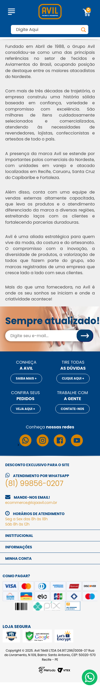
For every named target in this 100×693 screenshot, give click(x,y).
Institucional (19, 535)
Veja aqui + (25, 409)
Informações (18, 547)
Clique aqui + (73, 378)
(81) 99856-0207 (34, 483)
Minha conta (18, 558)
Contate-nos (72, 409)
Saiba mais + (26, 378)
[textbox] (49, 29)
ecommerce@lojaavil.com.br (31, 502)
